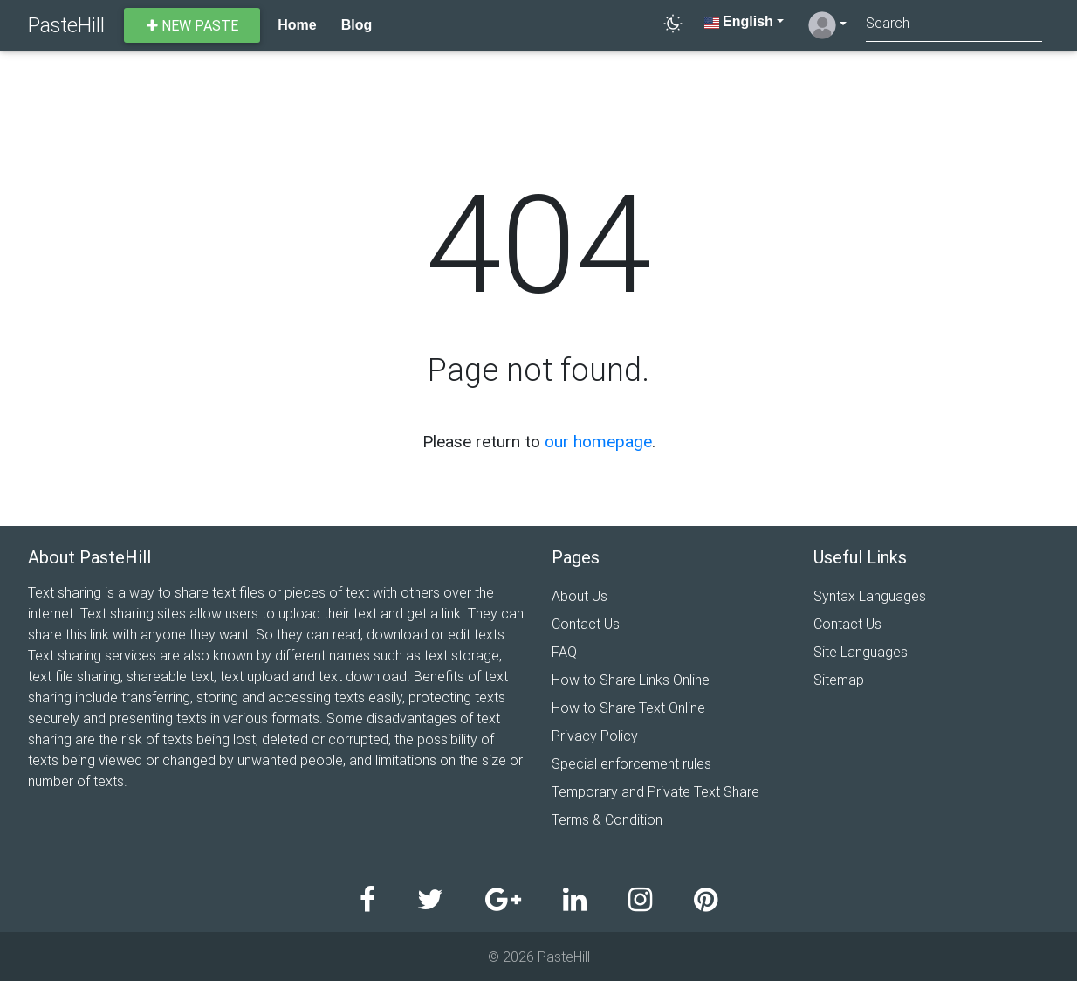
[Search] (954, 25)
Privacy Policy (595, 735)
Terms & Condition (607, 819)
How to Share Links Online (631, 679)
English (738, 21)
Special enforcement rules (631, 763)
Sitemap (838, 679)
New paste (192, 25)
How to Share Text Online (628, 707)
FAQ (564, 651)
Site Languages (860, 651)
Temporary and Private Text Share (655, 791)
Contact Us (586, 623)
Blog (357, 24)
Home (297, 24)
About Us (579, 595)
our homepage (598, 441)
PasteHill (66, 25)
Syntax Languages (869, 595)
